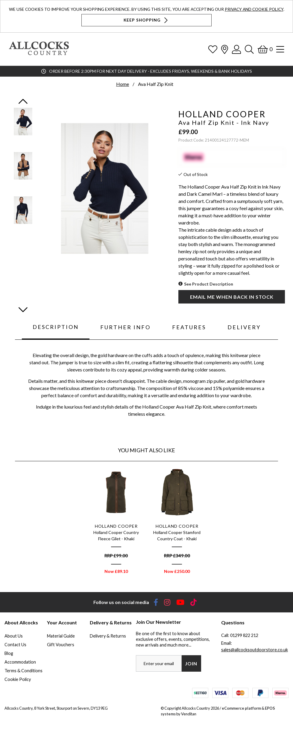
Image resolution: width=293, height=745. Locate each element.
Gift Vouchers (60, 644)
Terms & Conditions (23, 670)
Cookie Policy (17, 679)
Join (191, 663)
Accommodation (20, 661)
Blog (8, 653)
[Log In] (236, 49)
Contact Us (15, 644)
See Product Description (208, 283)
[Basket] (265, 49)
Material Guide (61, 635)
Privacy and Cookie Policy (254, 9)
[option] (116, 522)
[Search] (249, 49)
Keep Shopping (146, 20)
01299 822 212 (244, 635)
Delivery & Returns (108, 635)
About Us (13, 635)
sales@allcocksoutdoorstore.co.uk (254, 649)
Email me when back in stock (232, 297)
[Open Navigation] (280, 49)
